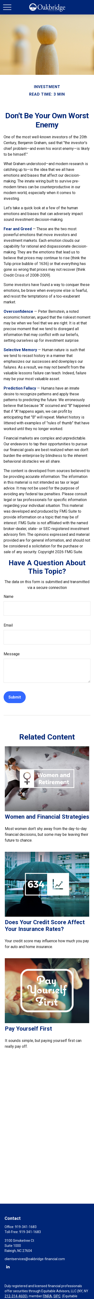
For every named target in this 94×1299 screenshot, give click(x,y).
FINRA (47, 1296)
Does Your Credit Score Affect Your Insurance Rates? (45, 925)
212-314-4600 (15, 1296)
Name (8, 596)
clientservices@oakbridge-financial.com (35, 1259)
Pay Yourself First (28, 1028)
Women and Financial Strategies (47, 816)
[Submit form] (15, 697)
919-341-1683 (26, 1227)
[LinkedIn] (8, 1266)
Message (12, 654)
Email (8, 625)
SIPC (57, 1296)
